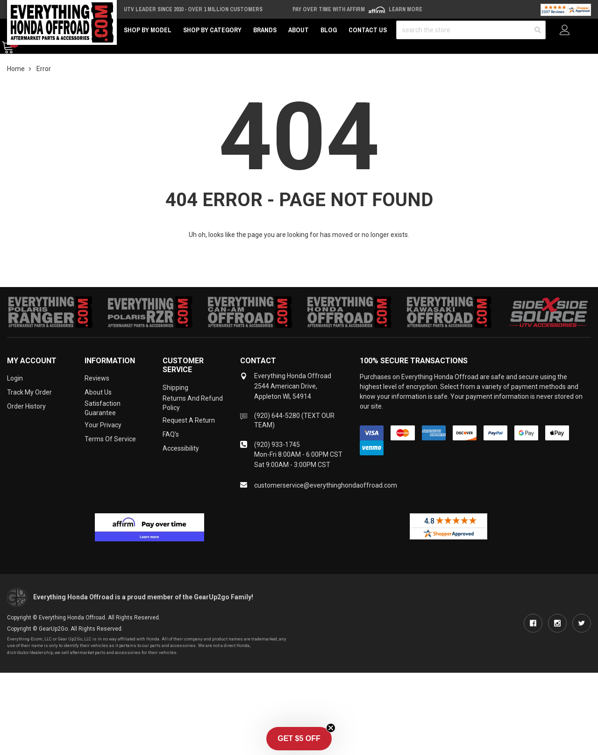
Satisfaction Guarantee (103, 408)
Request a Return (189, 420)
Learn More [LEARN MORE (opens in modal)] (405, 9)
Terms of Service (110, 439)
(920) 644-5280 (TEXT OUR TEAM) (294, 420)
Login (15, 378)
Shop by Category (212, 30)
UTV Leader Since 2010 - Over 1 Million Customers (193, 9)
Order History (26, 406)
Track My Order (29, 392)
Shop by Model (147, 30)
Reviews (97, 378)
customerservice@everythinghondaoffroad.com (325, 485)
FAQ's (171, 434)
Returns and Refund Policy (193, 403)
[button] (299, 738)
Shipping (175, 387)
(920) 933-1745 (277, 444)
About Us (98, 392)
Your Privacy (103, 425)
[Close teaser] (330, 728)
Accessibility (181, 448)
